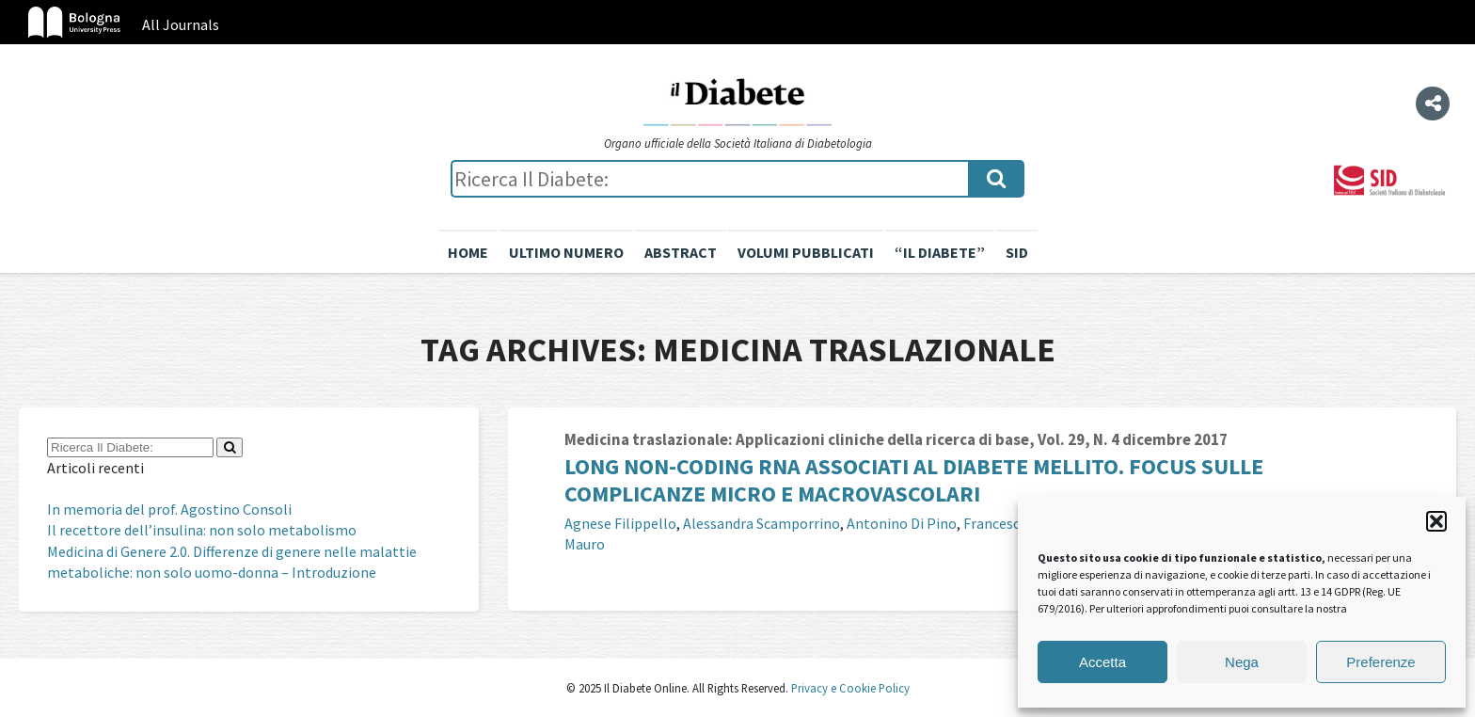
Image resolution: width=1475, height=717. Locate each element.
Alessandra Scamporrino (761, 523)
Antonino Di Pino (902, 523)
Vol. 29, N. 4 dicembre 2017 (1133, 439)
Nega (1242, 662)
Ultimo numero (566, 252)
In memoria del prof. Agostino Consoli (169, 509)
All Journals (180, 24)
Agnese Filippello (620, 523)
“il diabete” (940, 252)
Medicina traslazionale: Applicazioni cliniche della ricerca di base (796, 439)
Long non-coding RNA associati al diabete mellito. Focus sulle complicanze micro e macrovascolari (913, 480)
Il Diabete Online (737, 100)
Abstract (680, 252)
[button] (1436, 521)
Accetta (1102, 662)
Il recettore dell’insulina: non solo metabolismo (202, 529)
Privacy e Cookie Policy (849, 687)
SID (1017, 252)
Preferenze (1380, 662)
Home (468, 252)
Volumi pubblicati (806, 252)
